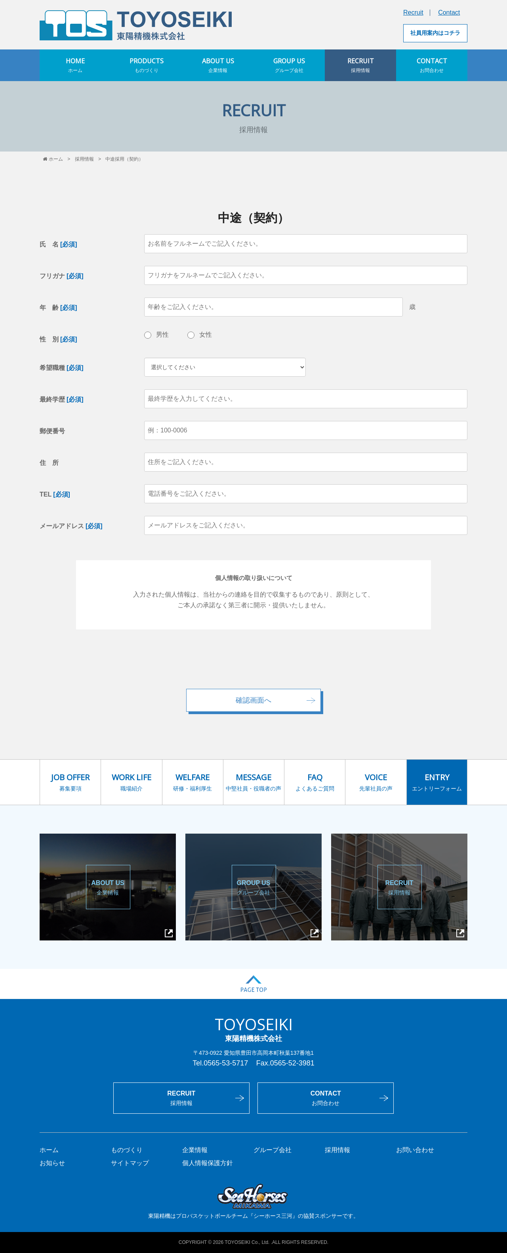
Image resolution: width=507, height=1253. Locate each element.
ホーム (53, 159)
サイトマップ (130, 1163)
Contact (449, 12)
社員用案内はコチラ (435, 33)
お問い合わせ (415, 1150)
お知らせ (52, 1163)
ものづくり (127, 1150)
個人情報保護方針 (207, 1163)
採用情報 (84, 159)
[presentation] (253, 663)
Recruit (413, 12)
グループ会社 (273, 1150)
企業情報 (195, 1150)
